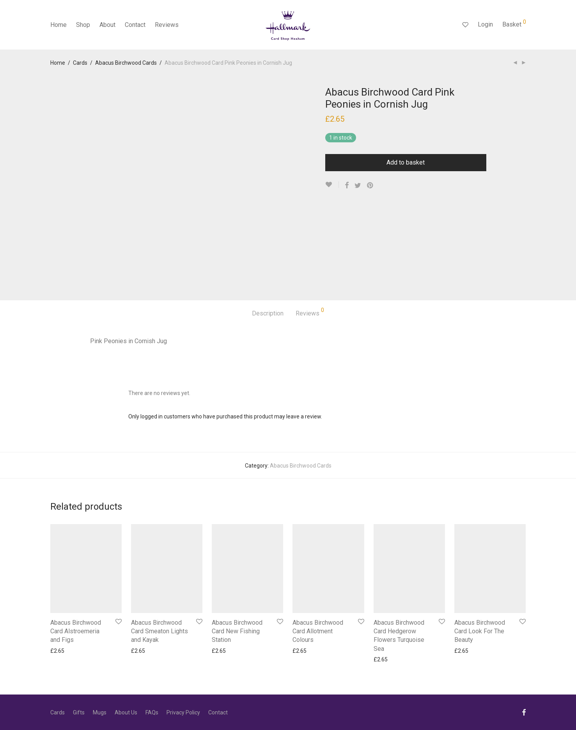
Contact (135, 24)
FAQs (151, 712)
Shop (83, 24)
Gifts (79, 712)
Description (268, 313)
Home (58, 24)
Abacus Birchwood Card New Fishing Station (237, 631)
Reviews (167, 24)
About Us (126, 712)
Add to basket (405, 162)
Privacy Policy (183, 712)
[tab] (267, 313)
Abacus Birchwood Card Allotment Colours (317, 631)
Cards (80, 63)
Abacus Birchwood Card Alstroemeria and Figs (75, 631)
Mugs (99, 712)
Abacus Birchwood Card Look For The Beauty (479, 631)
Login (485, 24)
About (107, 24)
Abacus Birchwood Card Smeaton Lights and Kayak (159, 631)
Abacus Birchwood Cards (126, 63)
